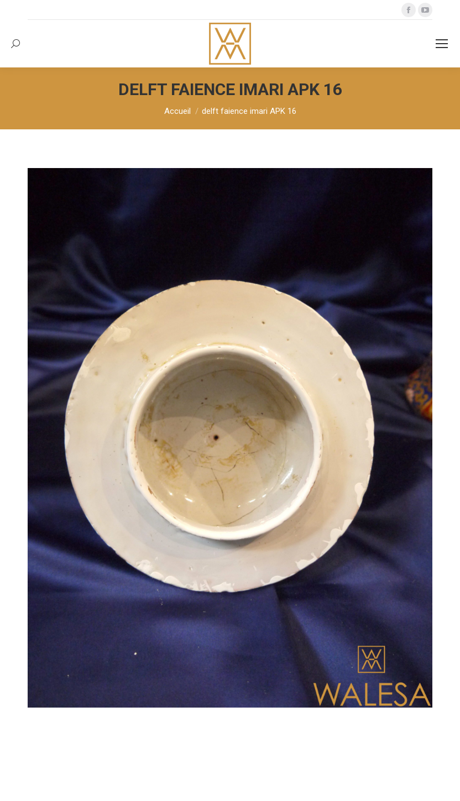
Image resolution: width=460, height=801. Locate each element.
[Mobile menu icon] (442, 43)
